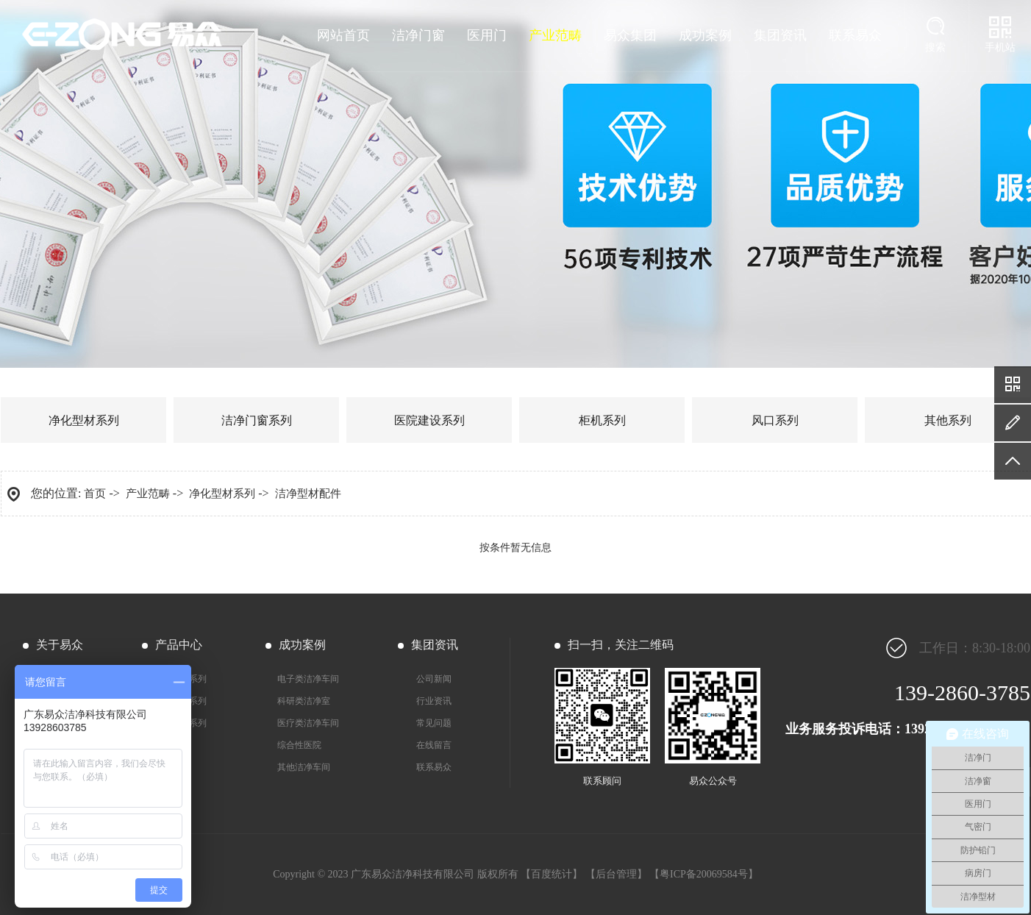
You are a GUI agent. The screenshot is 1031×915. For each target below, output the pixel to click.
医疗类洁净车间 (308, 723)
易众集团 (630, 35)
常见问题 (434, 723)
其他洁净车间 (303, 767)
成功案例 (705, 35)
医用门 (487, 35)
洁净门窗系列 (256, 420)
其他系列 (947, 420)
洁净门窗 (418, 35)
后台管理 (616, 874)
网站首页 (343, 35)
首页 (95, 493)
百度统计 (551, 874)
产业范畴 (555, 35)
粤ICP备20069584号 (704, 874)
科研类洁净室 (303, 701)
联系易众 (855, 35)
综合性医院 (299, 745)
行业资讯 (434, 701)
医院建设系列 (429, 420)
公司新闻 (434, 679)
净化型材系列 (84, 420)
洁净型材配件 (308, 493)
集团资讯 (780, 35)
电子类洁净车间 (308, 679)
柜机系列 (602, 420)
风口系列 (775, 420)
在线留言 (434, 745)
